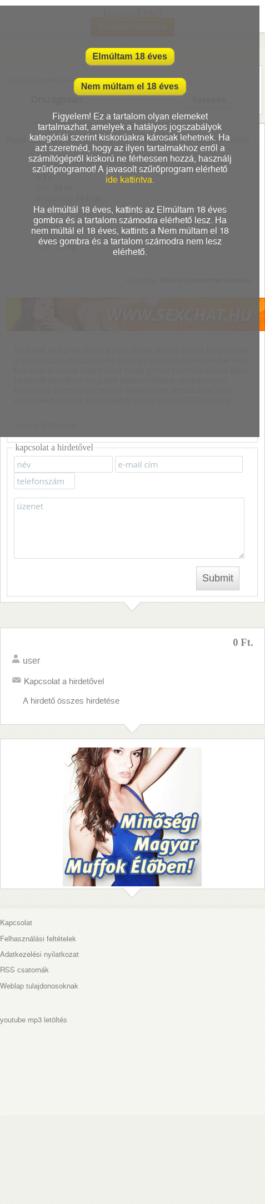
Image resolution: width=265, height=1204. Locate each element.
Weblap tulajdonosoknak (39, 986)
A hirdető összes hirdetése (71, 701)
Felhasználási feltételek (38, 939)
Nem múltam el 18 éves (130, 86)
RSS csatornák (24, 970)
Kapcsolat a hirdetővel (64, 681)
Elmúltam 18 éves (130, 56)
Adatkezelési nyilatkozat (39, 954)
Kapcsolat (16, 923)
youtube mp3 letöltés (33, 1020)
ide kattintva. (130, 179)
